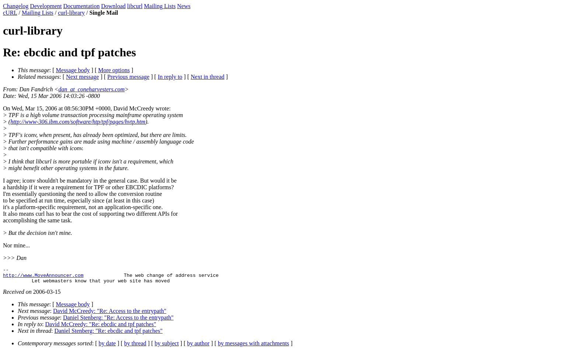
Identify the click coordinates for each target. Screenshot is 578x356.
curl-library (71, 13)
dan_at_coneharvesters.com (91, 89)
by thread (135, 346)
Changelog (15, 6)
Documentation (81, 6)
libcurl (135, 6)
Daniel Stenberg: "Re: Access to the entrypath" (118, 321)
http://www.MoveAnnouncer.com (43, 277)
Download (113, 6)
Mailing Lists (160, 6)
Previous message (128, 77)
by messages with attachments (253, 346)
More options (114, 70)
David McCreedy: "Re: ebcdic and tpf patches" (100, 327)
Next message (82, 77)
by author (198, 346)
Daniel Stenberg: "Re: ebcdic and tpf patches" (108, 334)
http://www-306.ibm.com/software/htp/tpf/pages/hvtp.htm (77, 122)
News (183, 6)
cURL (10, 13)
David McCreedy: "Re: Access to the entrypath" (109, 314)
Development (46, 6)
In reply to (170, 77)
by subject (167, 346)
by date (107, 346)
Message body (73, 70)
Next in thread (207, 77)
